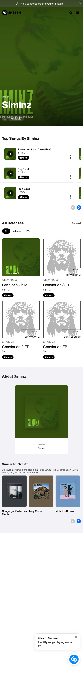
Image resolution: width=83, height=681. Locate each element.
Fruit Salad (24, 188)
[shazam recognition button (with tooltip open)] (74, 659)
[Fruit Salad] (37, 193)
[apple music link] (16, 118)
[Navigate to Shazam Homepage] (11, 12)
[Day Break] (37, 173)
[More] (71, 157)
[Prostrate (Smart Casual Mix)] (37, 154)
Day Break (24, 169)
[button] (80, 3)
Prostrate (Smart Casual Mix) (34, 149)
